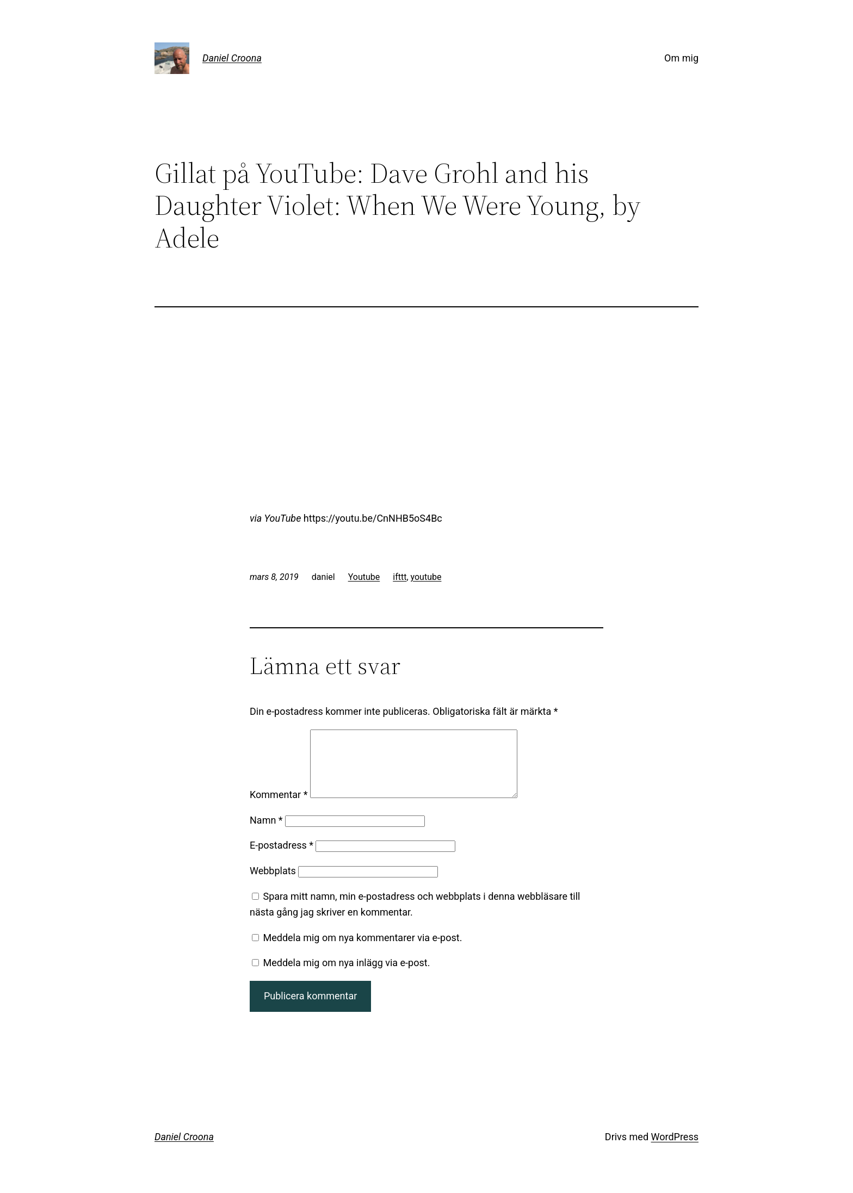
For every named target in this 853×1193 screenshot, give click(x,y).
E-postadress (281, 858)
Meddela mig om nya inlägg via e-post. (346, 975)
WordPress (675, 1149)
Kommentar (278, 807)
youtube (426, 577)
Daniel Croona (232, 58)
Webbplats (273, 883)
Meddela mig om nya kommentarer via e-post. (362, 950)
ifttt (399, 577)
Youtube (364, 577)
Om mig (681, 58)
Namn (266, 833)
